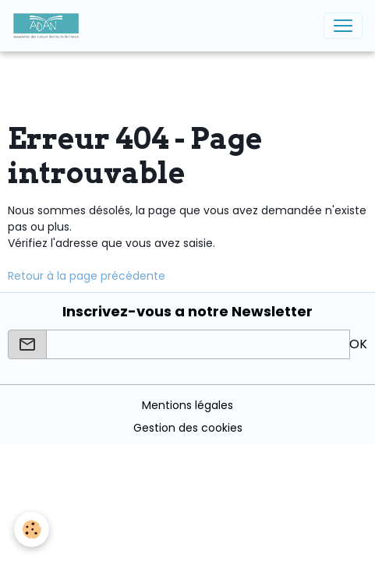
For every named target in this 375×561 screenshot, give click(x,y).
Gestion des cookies (187, 428)
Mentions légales (187, 405)
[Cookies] (31, 529)
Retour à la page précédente (86, 276)
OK (358, 344)
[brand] (49, 25)
